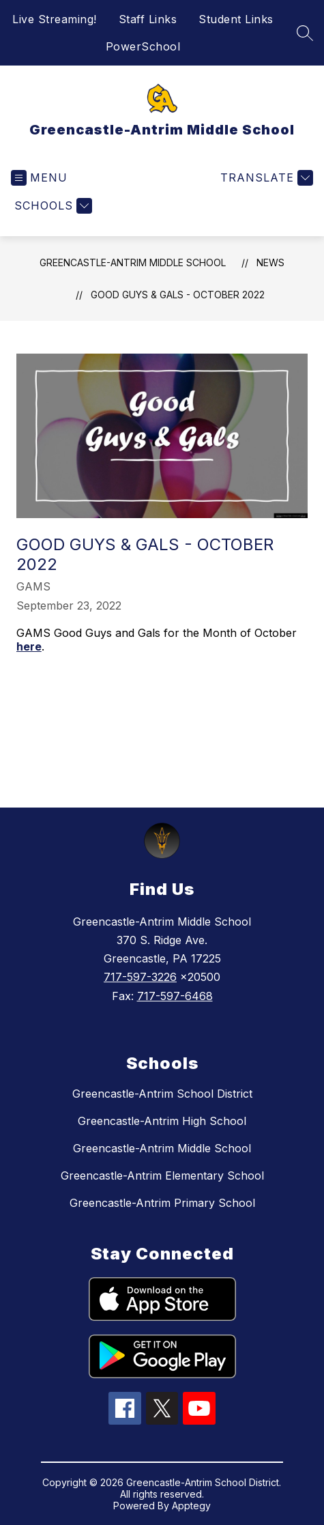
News (270, 262)
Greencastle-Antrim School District (162, 1093)
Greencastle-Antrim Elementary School (162, 1175)
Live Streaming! (54, 19)
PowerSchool (143, 46)
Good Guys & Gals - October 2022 (178, 294)
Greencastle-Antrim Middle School (133, 262)
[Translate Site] (265, 177)
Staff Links (148, 19)
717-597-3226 (140, 977)
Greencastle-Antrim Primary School (162, 1203)
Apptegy (191, 1505)
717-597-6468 (175, 996)
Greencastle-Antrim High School (162, 1121)
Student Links (236, 19)
